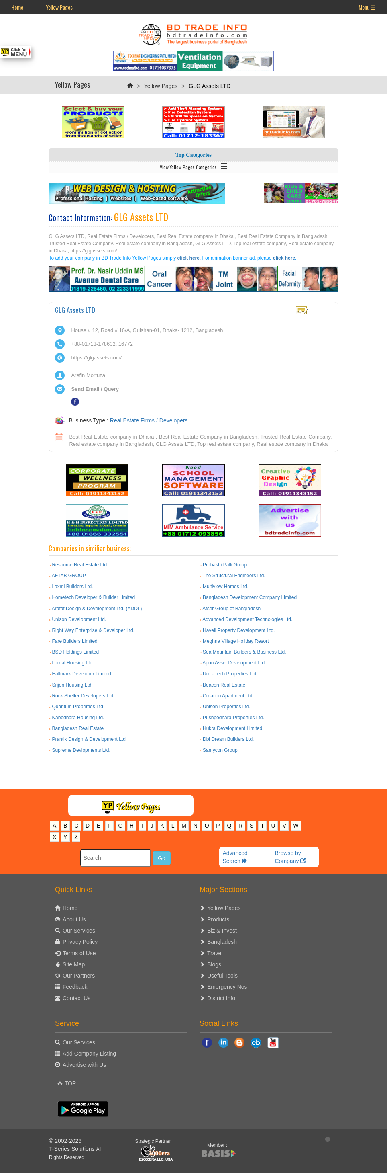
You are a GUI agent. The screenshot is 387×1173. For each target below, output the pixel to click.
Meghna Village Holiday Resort (236, 641)
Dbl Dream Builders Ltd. (228, 739)
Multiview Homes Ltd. (225, 586)
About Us (74, 919)
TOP (66, 1083)
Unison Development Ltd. (79, 619)
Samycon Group (220, 750)
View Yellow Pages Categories (194, 166)
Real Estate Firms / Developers (149, 420)
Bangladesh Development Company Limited (250, 597)
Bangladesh (222, 942)
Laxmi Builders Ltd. (72, 586)
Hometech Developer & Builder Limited (93, 597)
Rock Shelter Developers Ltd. (83, 696)
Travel (214, 953)
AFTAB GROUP (69, 575)
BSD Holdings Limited (75, 652)
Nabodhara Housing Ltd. (78, 717)
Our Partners (79, 975)
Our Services (79, 930)
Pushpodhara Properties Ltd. (233, 717)
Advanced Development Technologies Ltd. (247, 619)
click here (188, 258)
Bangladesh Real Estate (78, 728)
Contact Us (76, 998)
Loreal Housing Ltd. (73, 663)
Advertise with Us (84, 1065)
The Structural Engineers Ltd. (234, 575)
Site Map (74, 964)
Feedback (75, 987)
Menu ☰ (367, 7)
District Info (221, 998)
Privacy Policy (80, 942)
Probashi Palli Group (225, 565)
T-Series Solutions (72, 1149)
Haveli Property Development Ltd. (239, 630)
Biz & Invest (222, 930)
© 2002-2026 (65, 1141)
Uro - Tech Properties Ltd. (230, 674)
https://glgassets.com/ (96, 358)
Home (17, 7)
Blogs (214, 964)
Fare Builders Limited (74, 641)
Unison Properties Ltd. (227, 707)
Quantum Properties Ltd (77, 707)
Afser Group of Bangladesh (231, 608)
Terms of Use (79, 953)
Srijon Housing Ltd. (72, 685)
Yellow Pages (59, 7)
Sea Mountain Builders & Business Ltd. (244, 652)
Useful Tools (222, 975)
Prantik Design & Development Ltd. (89, 739)
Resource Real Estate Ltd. (80, 565)
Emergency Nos (227, 987)
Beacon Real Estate (224, 685)
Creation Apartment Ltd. (228, 696)
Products (218, 919)
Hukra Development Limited (232, 728)
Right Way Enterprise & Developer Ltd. (93, 630)
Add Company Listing (89, 1053)
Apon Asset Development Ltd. (234, 663)
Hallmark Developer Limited (81, 674)
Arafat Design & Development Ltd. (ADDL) (97, 608)
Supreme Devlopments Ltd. (81, 750)
